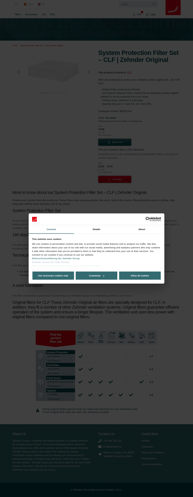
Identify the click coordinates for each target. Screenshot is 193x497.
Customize (96, 275)
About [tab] (141, 229)
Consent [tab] (51, 229)
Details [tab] (96, 229)
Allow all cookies (140, 275)
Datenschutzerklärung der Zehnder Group (56, 258)
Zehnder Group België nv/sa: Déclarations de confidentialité (66, 266)
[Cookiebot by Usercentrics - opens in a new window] (148, 219)
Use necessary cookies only (53, 275)
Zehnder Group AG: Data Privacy (51, 262)
